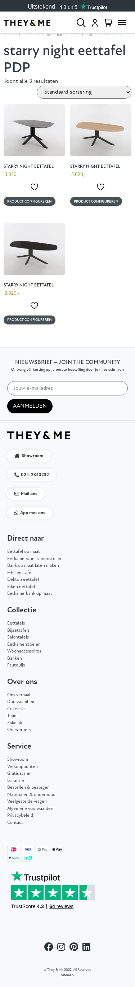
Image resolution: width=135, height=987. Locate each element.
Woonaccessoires (24, 651)
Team (12, 715)
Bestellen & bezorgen (28, 787)
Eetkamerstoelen (24, 644)
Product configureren (29, 202)
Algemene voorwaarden (30, 808)
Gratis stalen (19, 773)
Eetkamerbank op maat (29, 593)
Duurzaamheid (21, 701)
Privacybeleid (20, 815)
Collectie (16, 709)
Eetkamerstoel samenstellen (35, 558)
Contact (15, 822)
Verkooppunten (22, 766)
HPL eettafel (19, 572)
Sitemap (67, 975)
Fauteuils (16, 665)
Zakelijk (14, 723)
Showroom (17, 759)
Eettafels (16, 623)
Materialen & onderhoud (31, 794)
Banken (14, 658)
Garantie (15, 780)
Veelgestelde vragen (27, 801)
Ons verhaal (18, 695)
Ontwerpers (19, 729)
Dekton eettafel (23, 579)
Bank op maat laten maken (33, 565)
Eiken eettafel (21, 586)
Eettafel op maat (23, 551)
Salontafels (18, 637)
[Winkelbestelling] (84, 92)
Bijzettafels (18, 630)
